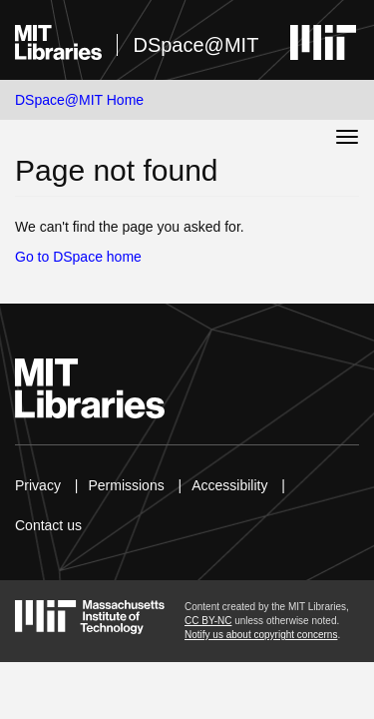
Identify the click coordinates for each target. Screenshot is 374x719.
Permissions (126, 485)
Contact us (48, 525)
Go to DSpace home (78, 257)
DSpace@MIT (195, 45)
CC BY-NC (208, 620)
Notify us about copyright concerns (261, 634)
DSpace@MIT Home (79, 100)
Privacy (38, 485)
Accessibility (229, 485)
